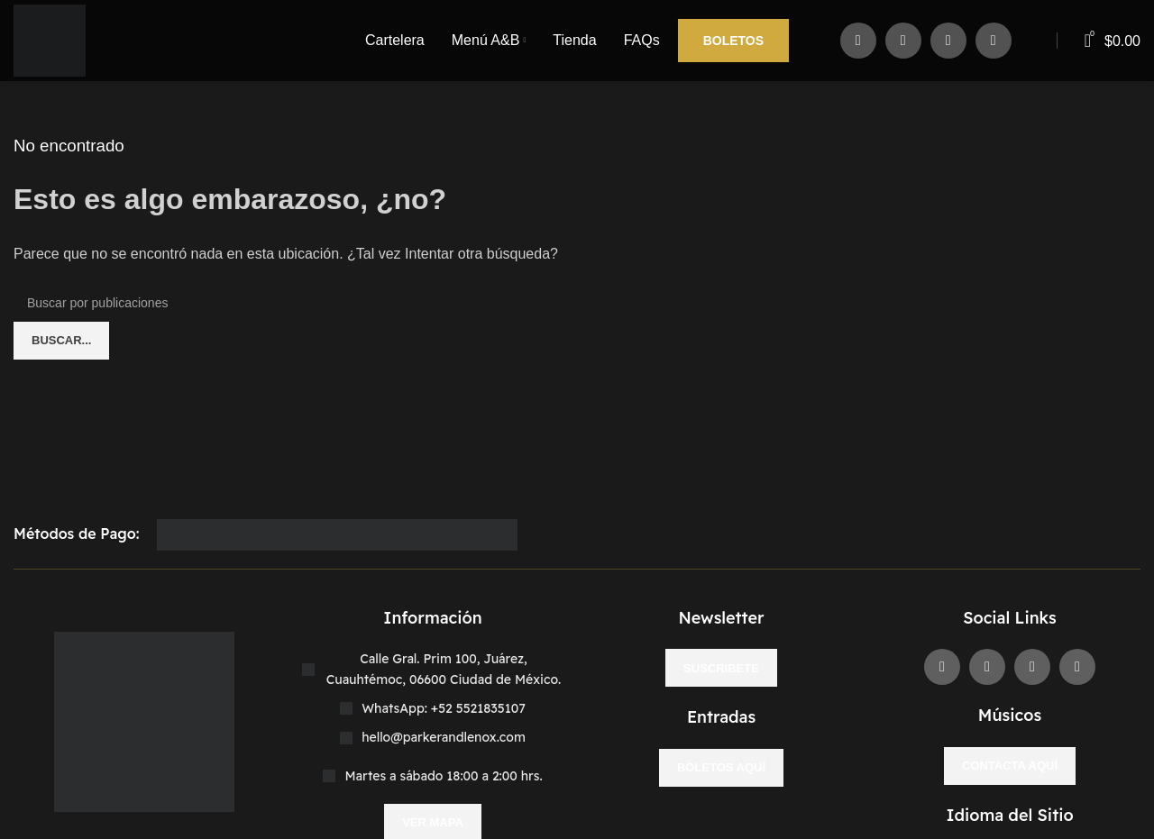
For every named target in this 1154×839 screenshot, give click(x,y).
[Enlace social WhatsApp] (993, 41)
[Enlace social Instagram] (948, 41)
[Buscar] (577, 303)
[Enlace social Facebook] (858, 41)
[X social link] (903, 41)
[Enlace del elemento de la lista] (432, 708)
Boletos (733, 40)
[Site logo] (50, 39)
